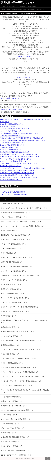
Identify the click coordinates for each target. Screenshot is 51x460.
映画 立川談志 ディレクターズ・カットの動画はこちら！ (19, 154)
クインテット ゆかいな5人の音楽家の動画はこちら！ (19, 367)
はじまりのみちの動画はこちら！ (12, 336)
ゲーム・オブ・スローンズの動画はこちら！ (16, 239)
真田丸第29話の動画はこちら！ (36, 9)
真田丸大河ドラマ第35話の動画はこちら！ (14, 152)
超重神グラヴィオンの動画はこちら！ (14, 406)
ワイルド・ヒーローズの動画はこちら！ (15, 280)
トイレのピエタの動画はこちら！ (12, 446)
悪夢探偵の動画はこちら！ (10, 345)
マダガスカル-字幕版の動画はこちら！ (13, 142)
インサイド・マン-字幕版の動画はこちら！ (16, 311)
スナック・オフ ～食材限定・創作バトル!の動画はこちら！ (21, 349)
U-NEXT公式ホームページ (26, 77)
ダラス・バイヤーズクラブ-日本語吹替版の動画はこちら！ (21, 340)
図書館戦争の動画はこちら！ (11, 230)
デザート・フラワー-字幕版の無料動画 (13, 194)
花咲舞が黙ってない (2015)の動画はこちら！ (16, 235)
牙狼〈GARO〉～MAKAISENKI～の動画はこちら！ (18, 358)
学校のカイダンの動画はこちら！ (12, 401)
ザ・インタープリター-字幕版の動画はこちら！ (16, 159)
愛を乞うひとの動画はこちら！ (10, 166)
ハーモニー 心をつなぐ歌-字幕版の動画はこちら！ (18, 331)
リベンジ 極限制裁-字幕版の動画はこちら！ (16, 450)
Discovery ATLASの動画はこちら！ (16, 9)
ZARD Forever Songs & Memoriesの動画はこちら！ (19, 410)
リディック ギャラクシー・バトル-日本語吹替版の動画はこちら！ (22, 168)
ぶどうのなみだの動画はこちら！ (11, 131)
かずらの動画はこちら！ (9, 253)
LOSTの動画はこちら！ (9, 415)
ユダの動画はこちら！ (8, 316)
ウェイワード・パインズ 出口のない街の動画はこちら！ (19, 163)
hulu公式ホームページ (25, 56)
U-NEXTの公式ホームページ (11, 109)
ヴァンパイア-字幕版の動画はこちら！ (14, 244)
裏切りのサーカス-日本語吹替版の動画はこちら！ (17, 173)
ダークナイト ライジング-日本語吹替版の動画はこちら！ (19, 156)
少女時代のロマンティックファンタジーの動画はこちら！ (21, 275)
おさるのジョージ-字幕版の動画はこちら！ (15, 161)
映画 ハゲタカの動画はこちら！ (12, 441)
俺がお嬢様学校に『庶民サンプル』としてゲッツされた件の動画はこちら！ (25, 321)
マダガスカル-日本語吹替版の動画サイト (14, 192)
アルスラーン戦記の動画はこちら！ (12, 124)
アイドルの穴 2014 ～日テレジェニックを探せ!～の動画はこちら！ (24, 208)
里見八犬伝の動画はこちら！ (11, 354)
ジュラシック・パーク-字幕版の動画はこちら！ (17, 257)
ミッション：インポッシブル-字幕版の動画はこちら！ (18, 177)
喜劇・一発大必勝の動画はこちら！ (13, 293)
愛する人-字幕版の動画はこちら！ (13, 363)
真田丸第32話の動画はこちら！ (12, 327)
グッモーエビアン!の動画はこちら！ (13, 428)
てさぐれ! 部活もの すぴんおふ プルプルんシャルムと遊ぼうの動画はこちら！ (25, 391)
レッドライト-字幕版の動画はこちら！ (14, 271)
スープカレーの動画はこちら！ (11, 248)
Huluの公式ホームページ (9, 98)
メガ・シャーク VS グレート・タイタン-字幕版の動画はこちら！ (23, 226)
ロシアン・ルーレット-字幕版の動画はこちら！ (17, 385)
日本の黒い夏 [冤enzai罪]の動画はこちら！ (15, 212)
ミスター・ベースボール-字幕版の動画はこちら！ (17, 170)
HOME (3, 9)
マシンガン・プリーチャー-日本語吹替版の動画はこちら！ (21, 381)
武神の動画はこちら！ (8, 432)
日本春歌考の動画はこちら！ (10, 147)
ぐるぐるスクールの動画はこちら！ (12, 149)
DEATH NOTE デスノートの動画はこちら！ (16, 455)
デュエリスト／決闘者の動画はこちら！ (15, 302)
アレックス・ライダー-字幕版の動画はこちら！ (16, 129)
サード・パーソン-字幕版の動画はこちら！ (16, 298)
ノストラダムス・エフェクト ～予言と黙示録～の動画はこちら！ (23, 376)
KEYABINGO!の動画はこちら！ (11, 180)
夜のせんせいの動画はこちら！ (11, 289)
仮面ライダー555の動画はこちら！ (12, 136)
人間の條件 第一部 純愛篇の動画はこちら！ (16, 437)
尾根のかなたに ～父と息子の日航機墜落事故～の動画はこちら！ (22, 138)
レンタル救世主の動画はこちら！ (12, 397)
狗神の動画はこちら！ (7, 126)
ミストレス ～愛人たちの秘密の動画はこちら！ (17, 419)
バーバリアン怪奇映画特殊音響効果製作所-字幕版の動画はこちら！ (23, 140)
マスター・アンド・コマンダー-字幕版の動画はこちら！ (20, 372)
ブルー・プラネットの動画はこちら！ (14, 217)
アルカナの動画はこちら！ (10, 424)
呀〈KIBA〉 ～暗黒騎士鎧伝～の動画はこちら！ (17, 266)
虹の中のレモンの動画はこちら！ (12, 262)
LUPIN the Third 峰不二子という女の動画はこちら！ (18, 175)
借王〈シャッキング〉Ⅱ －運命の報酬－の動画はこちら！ (21, 221)
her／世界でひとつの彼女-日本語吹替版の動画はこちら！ (20, 133)
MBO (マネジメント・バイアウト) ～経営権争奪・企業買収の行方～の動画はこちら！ (25, 121)
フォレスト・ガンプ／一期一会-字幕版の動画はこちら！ (20, 307)
